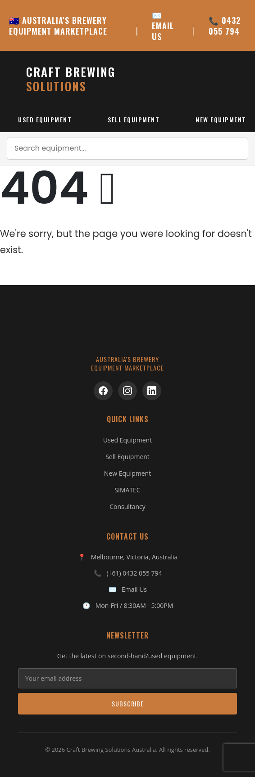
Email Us (134, 589)
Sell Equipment (133, 119)
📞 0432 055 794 (225, 25)
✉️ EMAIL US (163, 25)
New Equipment (127, 473)
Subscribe (128, 703)
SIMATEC (127, 490)
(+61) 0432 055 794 (134, 573)
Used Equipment (45, 119)
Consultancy (127, 506)
